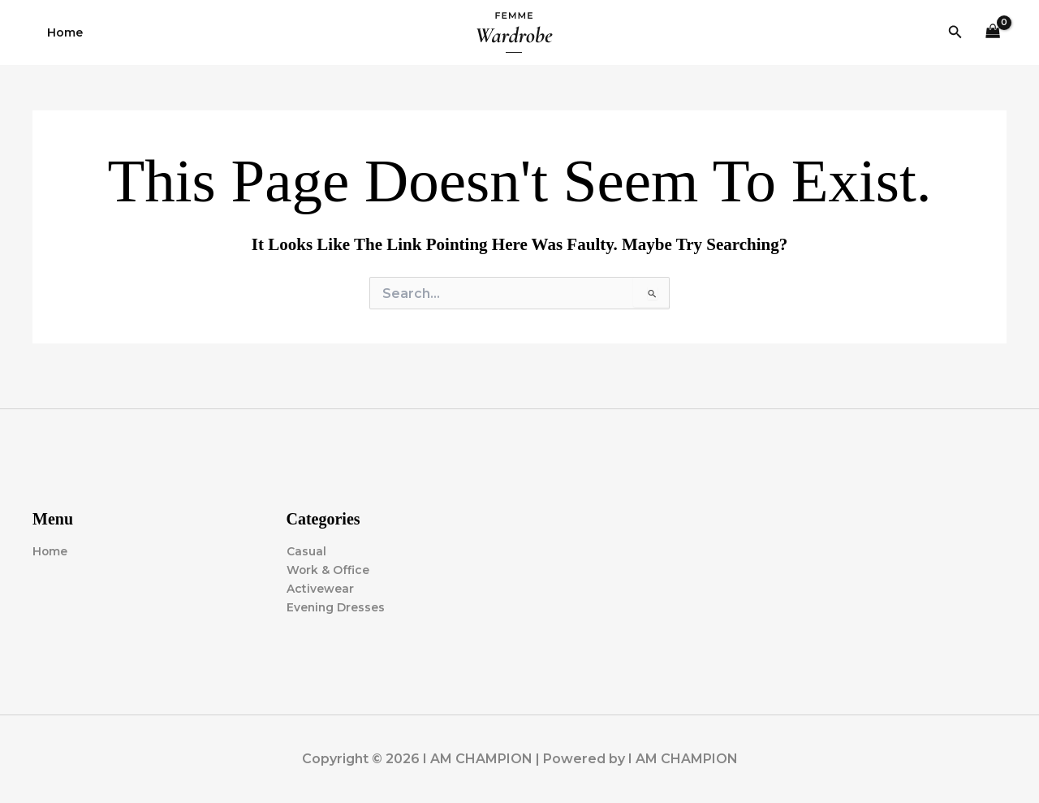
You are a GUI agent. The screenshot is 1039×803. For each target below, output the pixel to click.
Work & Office (328, 570)
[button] (955, 32)
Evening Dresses (336, 607)
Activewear (320, 588)
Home (62, 32)
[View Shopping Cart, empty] (993, 32)
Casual (306, 551)
